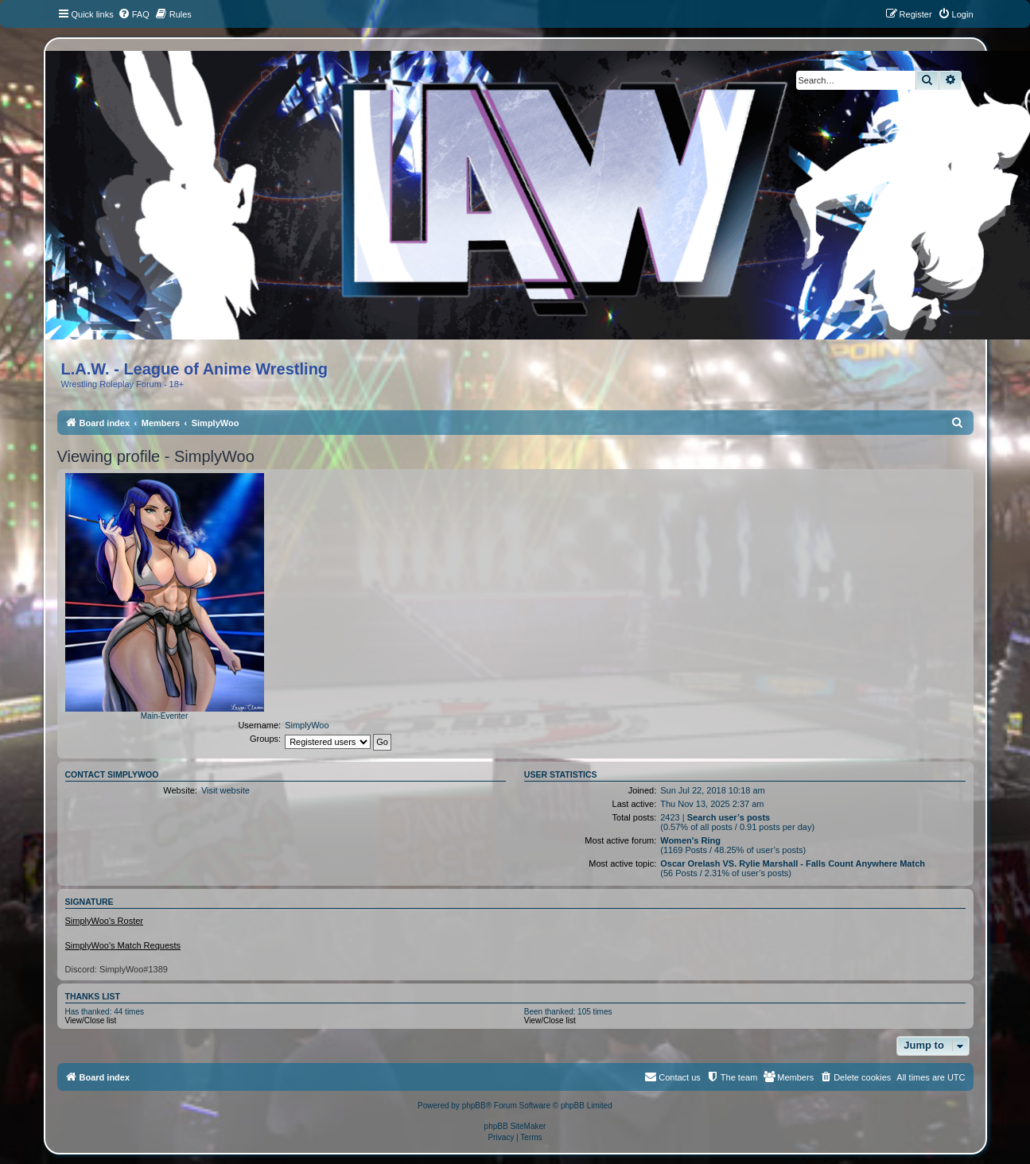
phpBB (474, 1105)
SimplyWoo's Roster (104, 920)
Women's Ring (690, 840)
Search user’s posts (729, 817)
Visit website (225, 790)
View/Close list (91, 1020)
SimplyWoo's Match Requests (123, 945)
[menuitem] (134, 14)
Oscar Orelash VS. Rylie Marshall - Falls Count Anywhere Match (792, 863)
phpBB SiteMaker (515, 1126)
